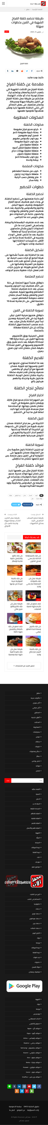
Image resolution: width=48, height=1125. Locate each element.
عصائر (38, 756)
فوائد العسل (36, 967)
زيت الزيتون (18, 495)
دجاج (24, 495)
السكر (30, 495)
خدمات (38, 908)
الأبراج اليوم (36, 933)
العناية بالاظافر (35, 813)
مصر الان (21, 1120)
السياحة (37, 842)
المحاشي (37, 712)
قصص (38, 770)
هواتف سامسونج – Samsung (30, 1047)
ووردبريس (36, 1013)
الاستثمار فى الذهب (33, 899)
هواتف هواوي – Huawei (31, 1067)
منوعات (37, 862)
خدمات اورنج (36, 913)
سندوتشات (36, 731)
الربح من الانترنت (35, 894)
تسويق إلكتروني (34, 1023)
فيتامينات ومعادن (34, 971)
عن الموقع (21, 1110)
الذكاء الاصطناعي (34, 1018)
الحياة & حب (36, 803)
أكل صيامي (36, 707)
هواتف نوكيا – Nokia (33, 1062)
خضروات (37, 962)
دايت (38, 857)
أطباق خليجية (35, 717)
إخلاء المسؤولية (33, 1110)
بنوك (38, 937)
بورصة (38, 942)
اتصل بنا (12, 1110)
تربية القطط (36, 852)
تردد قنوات (36, 957)
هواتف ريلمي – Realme (32, 1043)
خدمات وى (36, 923)
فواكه (38, 765)
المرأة (38, 837)
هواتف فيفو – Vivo (33, 1057)
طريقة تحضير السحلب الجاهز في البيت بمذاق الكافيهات (35, 520)
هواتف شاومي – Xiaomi (31, 1052)
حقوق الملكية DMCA (31, 1106)
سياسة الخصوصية (15, 1106)
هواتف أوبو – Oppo (33, 1033)
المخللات (37, 722)
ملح (32, 498)
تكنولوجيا (37, 904)
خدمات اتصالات (35, 928)
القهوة (37, 832)
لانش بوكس (36, 761)
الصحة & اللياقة (35, 808)
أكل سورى (36, 702)
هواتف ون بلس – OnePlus (31, 1076)
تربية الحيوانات (35, 847)
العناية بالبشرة (35, 818)
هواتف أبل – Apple (33, 1028)
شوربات (37, 746)
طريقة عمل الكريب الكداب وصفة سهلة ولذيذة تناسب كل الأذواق (12, 522)
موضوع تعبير (36, 866)
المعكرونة (36, 727)
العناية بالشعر (35, 823)
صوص (38, 736)
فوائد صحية (39, 498)
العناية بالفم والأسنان (33, 828)
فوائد (10, 495)
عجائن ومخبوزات (34, 751)
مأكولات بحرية (35, 698)
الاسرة (38, 794)
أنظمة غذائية (36, 789)
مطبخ (6, 32)
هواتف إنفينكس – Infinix (31, 1038)
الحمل (38, 798)
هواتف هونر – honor (33, 1072)
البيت (36, 495)
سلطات (37, 741)
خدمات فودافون (34, 918)
